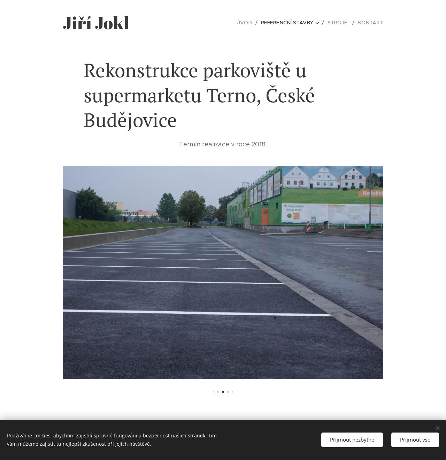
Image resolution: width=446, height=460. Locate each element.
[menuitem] (250, 22)
